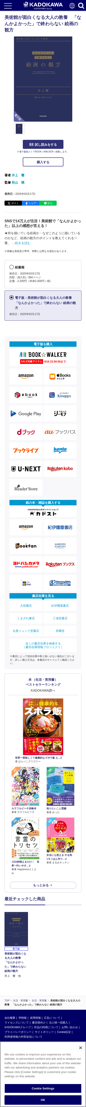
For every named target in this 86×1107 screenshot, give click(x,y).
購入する (43, 162)
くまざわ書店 (26, 618)
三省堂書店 (60, 618)
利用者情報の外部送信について (23, 1036)
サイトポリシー (44, 1032)
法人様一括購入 (58, 1022)
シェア (32, 203)
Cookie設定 (64, 1032)
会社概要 (10, 1017)
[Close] (81, 1049)
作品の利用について (46, 1027)
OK (43, 1101)
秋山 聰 (18, 182)
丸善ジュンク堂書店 (26, 631)
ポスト (15, 203)
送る (49, 203)
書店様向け (39, 1022)
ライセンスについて (17, 1022)
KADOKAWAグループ (18, 1027)
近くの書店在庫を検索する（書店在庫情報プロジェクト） (43, 645)
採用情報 (35, 1017)
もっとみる (41, 885)
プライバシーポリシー (18, 1032)
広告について (52, 1017)
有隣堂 (60, 631)
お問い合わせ (70, 1027)
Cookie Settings (43, 1089)
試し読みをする (43, 144)
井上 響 (18, 175)
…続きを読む (21, 243)
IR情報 (23, 1017)
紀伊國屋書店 (60, 605)
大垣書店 (26, 605)
